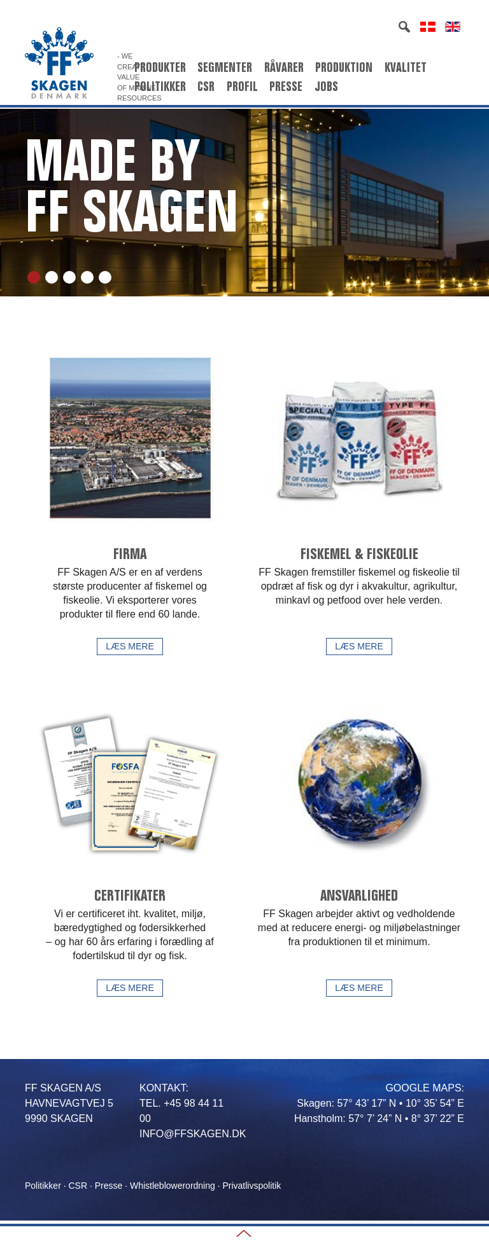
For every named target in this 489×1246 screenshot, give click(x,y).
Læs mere (129, 646)
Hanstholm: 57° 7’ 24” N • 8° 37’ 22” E (379, 1118)
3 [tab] (69, 277)
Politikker (160, 86)
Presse (285, 86)
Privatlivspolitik (251, 1185)
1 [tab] (33, 277)
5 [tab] (105, 277)
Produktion (343, 67)
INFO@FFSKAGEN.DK (192, 1133)
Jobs (326, 86)
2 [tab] (51, 277)
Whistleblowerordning (172, 1185)
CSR (206, 86)
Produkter (160, 67)
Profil (242, 86)
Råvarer (284, 67)
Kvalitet (406, 67)
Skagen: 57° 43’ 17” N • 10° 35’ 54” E (380, 1103)
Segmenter (224, 67)
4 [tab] (87, 277)
